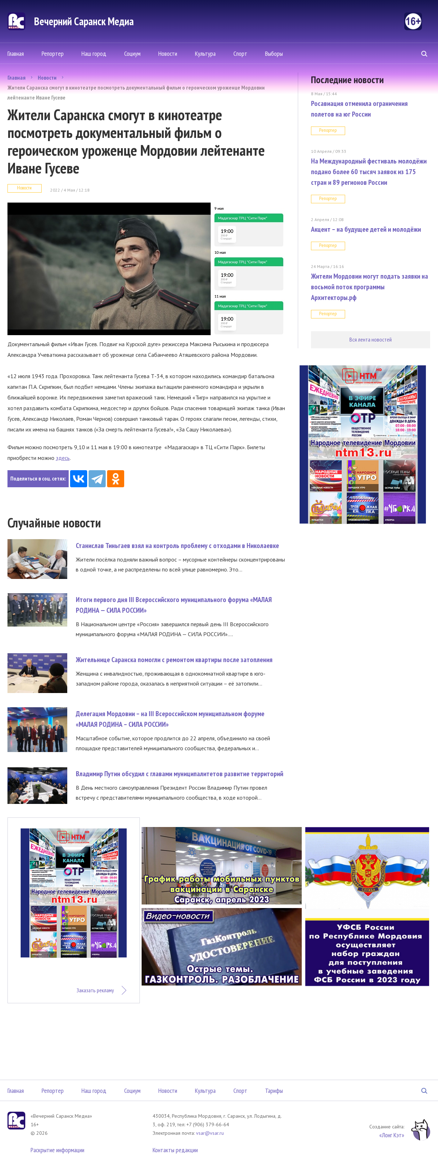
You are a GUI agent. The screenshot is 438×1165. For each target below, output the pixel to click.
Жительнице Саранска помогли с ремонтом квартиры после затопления (174, 659)
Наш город (93, 53)
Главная (15, 53)
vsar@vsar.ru (210, 1133)
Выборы (274, 53)
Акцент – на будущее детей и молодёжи (366, 229)
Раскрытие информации (57, 1150)
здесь (63, 457)
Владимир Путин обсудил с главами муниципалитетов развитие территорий (179, 773)
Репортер (53, 53)
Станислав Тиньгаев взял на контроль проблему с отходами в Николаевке (177, 545)
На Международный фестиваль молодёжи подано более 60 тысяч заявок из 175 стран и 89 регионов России (369, 171)
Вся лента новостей (370, 339)
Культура (205, 53)
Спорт (240, 53)
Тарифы (274, 1090)
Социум (132, 53)
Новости (167, 53)
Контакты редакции (175, 1150)
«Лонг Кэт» (391, 1135)
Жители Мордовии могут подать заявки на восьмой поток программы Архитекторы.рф (369, 287)
